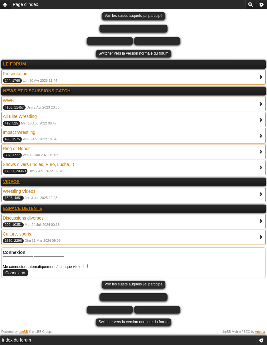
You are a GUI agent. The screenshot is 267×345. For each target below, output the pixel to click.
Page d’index (25, 4)
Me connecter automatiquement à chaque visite (45, 267)
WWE (8, 100)
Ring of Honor (16, 148)
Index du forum (16, 340)
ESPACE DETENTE (22, 208)
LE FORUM (14, 63)
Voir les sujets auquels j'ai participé (133, 15)
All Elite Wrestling (20, 116)
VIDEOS (11, 181)
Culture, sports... (19, 233)
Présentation (15, 73)
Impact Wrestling (19, 132)
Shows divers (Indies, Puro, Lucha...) (38, 164)
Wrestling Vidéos (19, 191)
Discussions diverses (23, 218)
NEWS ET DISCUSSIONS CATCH (36, 90)
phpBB (23, 331)
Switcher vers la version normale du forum (133, 53)
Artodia (260, 331)
